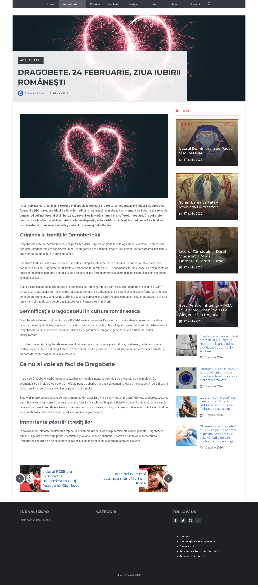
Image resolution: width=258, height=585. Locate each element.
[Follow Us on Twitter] (183, 520)
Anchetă (113, 4)
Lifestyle (136, 4)
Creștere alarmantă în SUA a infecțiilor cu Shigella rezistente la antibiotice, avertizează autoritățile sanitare (219, 344)
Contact (185, 536)
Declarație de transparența (197, 541)
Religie (177, 4)
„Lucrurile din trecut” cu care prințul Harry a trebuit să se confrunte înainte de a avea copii (217, 403)
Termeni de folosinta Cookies (199, 551)
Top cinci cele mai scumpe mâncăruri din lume (125, 478)
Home (51, 4)
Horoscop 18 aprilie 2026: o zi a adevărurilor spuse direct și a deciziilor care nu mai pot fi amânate (219, 374)
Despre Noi (187, 546)
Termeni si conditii (192, 556)
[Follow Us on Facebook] (175, 520)
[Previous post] (19, 478)
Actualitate (74, 4)
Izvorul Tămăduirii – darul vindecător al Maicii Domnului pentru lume (202, 256)
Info (157, 4)
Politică (95, 4)
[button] (209, 4)
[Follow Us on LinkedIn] (198, 520)
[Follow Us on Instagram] (190, 520)
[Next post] (168, 478)
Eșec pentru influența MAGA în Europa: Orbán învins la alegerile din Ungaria (205, 310)
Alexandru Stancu (37, 93)
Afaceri (195, 4)
